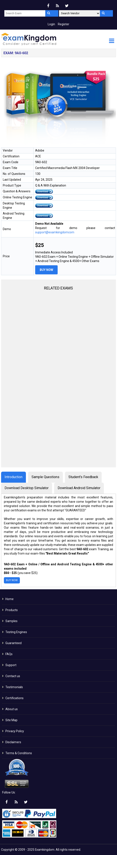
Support (10, 665)
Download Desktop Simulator (27, 488)
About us (11, 709)
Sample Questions (45, 477)
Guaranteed (13, 643)
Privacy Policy (14, 731)
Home (9, 599)
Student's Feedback (83, 477)
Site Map (11, 720)
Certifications (14, 698)
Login (51, 24)
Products (11, 610)
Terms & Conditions (18, 753)
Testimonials (14, 687)
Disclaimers (13, 742)
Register (63, 24)
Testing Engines (16, 632)
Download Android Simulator (79, 488)
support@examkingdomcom (54, 232)
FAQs (9, 654)
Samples (11, 621)
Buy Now (46, 270)
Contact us (12, 676)
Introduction (13, 477)
